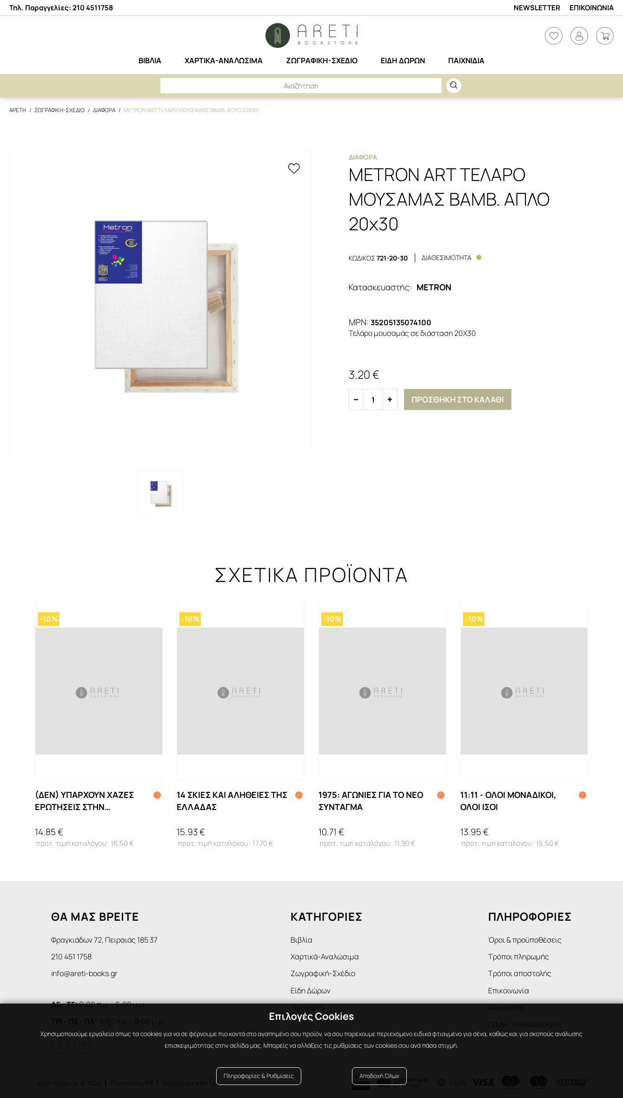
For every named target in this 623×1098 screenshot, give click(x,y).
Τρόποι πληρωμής (518, 956)
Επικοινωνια (592, 8)
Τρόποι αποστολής (519, 973)
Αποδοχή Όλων (379, 1076)
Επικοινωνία (508, 990)
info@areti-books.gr (84, 973)
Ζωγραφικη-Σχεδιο (59, 110)
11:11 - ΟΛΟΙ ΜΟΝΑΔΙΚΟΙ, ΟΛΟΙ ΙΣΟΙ (508, 800)
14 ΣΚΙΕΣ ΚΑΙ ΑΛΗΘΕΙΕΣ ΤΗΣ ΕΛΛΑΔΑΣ (232, 800)
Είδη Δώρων (311, 990)
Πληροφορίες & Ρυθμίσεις (259, 1076)
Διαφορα (104, 110)
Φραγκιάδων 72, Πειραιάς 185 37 (104, 940)
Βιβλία (301, 940)
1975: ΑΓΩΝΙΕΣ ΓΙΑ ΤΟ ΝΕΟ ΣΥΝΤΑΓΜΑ (370, 800)
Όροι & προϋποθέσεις (525, 940)
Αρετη (17, 110)
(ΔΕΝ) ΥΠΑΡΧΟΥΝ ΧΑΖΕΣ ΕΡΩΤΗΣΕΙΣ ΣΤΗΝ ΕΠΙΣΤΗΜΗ (84, 800)
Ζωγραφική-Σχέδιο (323, 973)
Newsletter (537, 8)
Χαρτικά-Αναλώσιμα (325, 956)
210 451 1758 (71, 956)
